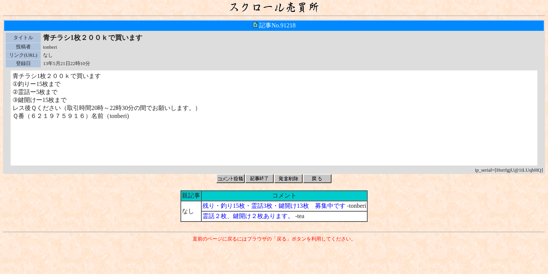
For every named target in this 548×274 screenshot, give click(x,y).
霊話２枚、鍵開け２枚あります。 (248, 216)
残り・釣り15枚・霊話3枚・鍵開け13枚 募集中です (274, 205)
